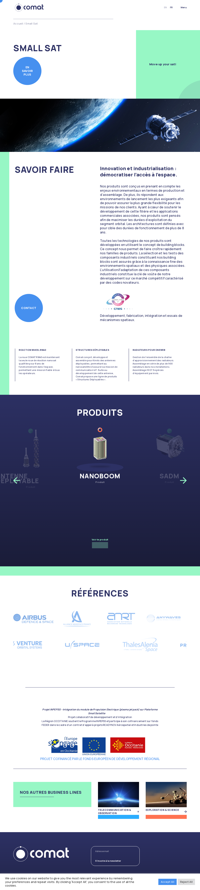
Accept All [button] (167, 882)
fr (171, 7)
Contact (28, 308)
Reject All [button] (186, 882)
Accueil (18, 23)
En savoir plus (27, 70)
